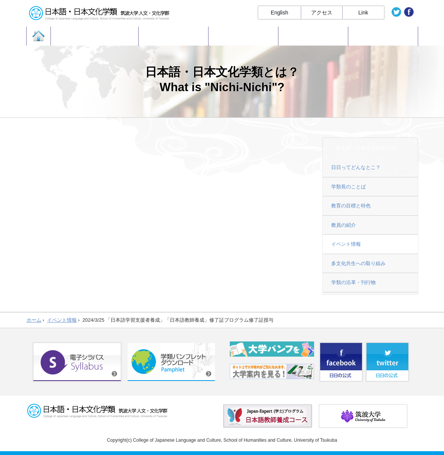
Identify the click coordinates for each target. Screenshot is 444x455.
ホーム (34, 320)
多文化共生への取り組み (358, 263)
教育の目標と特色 (351, 206)
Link (363, 12)
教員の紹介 (343, 225)
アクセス (321, 12)
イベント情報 (346, 244)
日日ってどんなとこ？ (356, 167)
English (279, 12)
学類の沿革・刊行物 (353, 282)
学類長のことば (348, 187)
